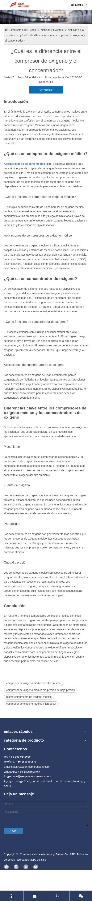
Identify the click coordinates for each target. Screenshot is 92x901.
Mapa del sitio (56, 897)
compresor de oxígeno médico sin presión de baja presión (40, 690)
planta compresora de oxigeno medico (29, 696)
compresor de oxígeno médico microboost (31, 703)
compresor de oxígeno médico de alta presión (33, 683)
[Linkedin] (83, 897)
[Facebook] (83, 892)
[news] (46, 17)
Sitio (50, 81)
